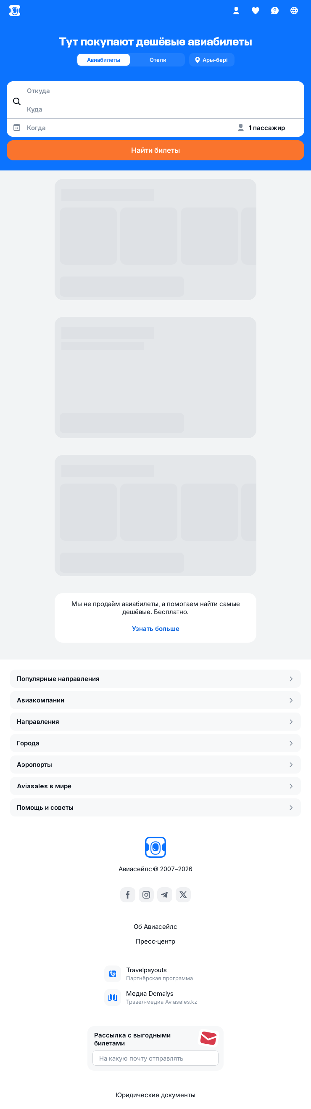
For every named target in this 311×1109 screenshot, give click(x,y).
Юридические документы (155, 1095)
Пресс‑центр (156, 941)
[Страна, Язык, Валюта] (294, 10)
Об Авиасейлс (155, 927)
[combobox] (155, 90)
